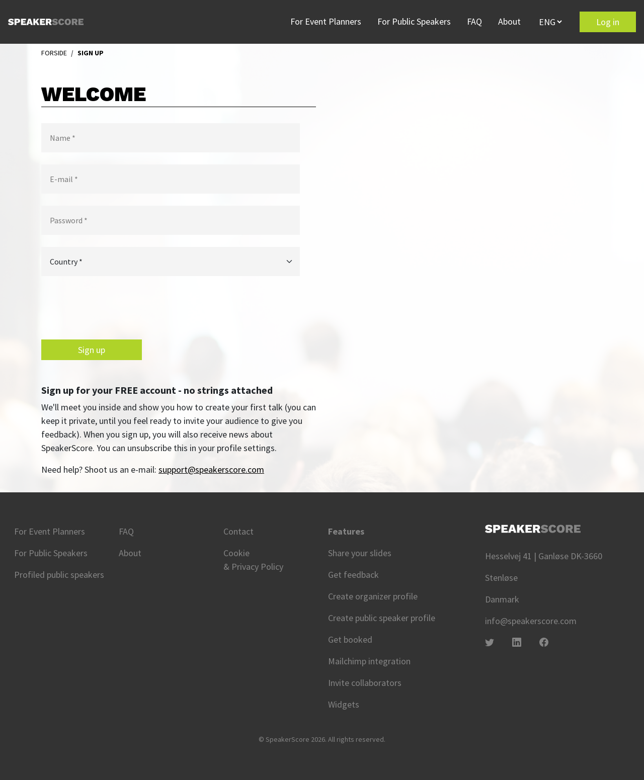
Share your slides (359, 553)
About (509, 21)
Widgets (343, 704)
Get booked (350, 639)
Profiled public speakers (59, 574)
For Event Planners (325, 21)
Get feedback (353, 574)
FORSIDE (54, 52)
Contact (238, 531)
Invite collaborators (364, 682)
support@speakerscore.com (211, 469)
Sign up (91, 350)
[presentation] (117, 307)
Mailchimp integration (369, 661)
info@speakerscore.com (531, 621)
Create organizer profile (373, 596)
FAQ (474, 21)
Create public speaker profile (381, 618)
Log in (607, 22)
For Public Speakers (414, 21)
